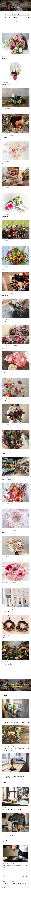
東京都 (6, 56)
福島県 (11, 135)
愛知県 (6, 240)
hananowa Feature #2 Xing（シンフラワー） (12, 809)
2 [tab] (12, 871)
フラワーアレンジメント (7, 345)
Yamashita (4, 585)
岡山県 (6, 477)
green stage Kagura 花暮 (7, 664)
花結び (3, 453)
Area (3, 17)
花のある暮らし (7, 876)
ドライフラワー (5, 135)
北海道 (7, 82)
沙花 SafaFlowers (5, 269)
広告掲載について (23, 883)
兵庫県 (7, 214)
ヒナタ (3, 637)
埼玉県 (8, 451)
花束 (3, 56)
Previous (1, 852)
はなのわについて (6, 881)
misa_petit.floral (5, 506)
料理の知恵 (11, 863)
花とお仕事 (19, 876)
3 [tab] (14, 871)
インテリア (10, 720)
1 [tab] (9, 871)
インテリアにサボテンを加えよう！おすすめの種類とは (15, 722)
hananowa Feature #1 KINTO (8, 835)
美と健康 (25, 876)
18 (17, 670)
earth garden (4, 137)
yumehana (4, 532)
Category (4, 14)
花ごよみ (4, 348)
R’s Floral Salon (5, 163)
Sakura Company (5, 58)
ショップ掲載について (14, 883)
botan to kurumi (5, 295)
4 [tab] (16, 871)
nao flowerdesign (5, 216)
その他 (3, 82)
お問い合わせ (14, 881)
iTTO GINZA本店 (6, 611)
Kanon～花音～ (5, 374)
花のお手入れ (11, 746)
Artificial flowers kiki (6, 479)
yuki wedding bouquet (6, 400)
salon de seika (5, 558)
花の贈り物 (14, 876)
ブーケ (3, 161)
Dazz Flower (4, 242)
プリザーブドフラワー (7, 530)
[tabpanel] (15, 856)
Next (29, 852)
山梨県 (14, 582)
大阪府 (7, 161)
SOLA (3, 111)
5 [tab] (19, 871)
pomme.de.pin (5, 321)
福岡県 (7, 635)
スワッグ (4, 108)
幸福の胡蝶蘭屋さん (6, 84)
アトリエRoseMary (6, 190)
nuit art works (5, 427)
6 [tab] (21, 871)
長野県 (7, 187)
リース (3, 319)
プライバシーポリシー (23, 881)
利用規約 (6, 883)
